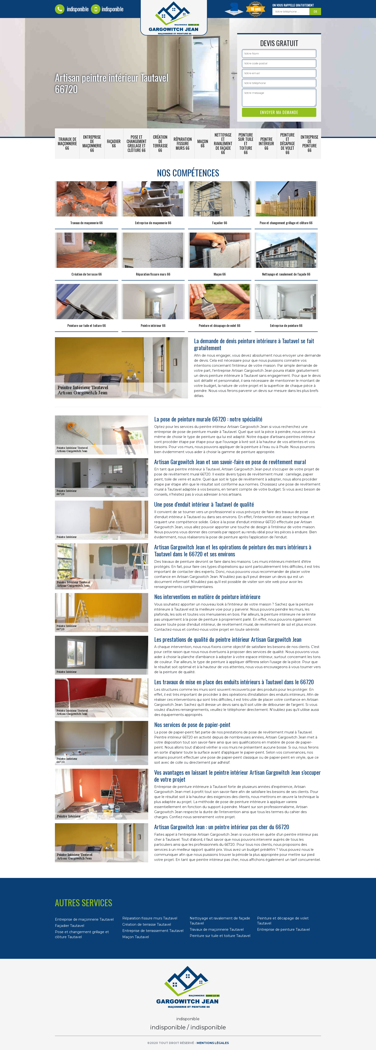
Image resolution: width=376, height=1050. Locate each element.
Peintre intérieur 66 (266, 143)
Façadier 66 (114, 143)
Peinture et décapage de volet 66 (287, 143)
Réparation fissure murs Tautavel (149, 918)
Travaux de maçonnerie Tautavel (217, 929)
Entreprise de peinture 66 (309, 143)
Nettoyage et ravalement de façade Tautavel (220, 920)
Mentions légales (213, 1043)
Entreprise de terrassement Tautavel (152, 931)
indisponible (71, 8)
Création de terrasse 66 (160, 143)
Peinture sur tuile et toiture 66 (245, 143)
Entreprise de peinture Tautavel (283, 929)
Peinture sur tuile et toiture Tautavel (220, 936)
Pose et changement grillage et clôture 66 (137, 143)
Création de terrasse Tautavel (146, 924)
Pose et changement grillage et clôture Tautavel (82, 934)
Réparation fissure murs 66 (183, 143)
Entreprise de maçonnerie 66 (91, 143)
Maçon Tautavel (135, 937)
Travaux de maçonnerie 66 (67, 143)
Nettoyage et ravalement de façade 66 (223, 143)
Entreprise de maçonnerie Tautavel (84, 919)
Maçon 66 (202, 143)
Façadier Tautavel (69, 926)
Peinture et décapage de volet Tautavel (283, 920)
